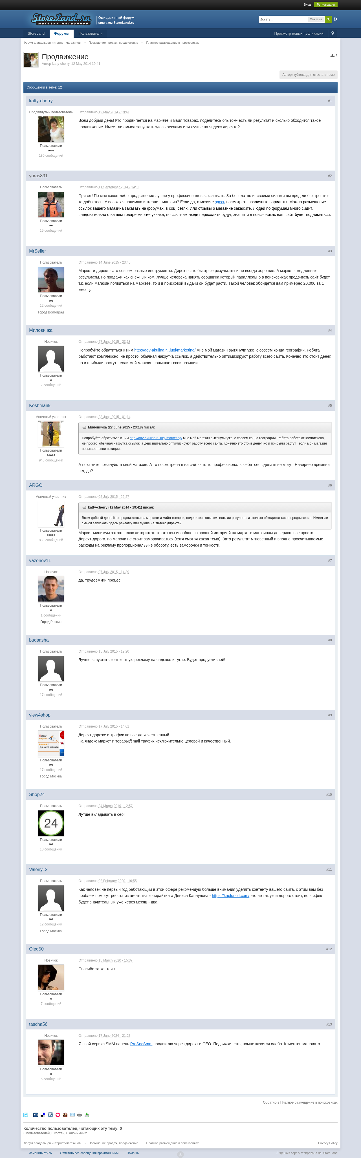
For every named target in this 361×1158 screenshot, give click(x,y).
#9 (330, 715)
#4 (330, 330)
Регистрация (326, 4)
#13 (329, 1024)
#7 (330, 561)
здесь (220, 202)
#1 (330, 101)
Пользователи (91, 33)
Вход (307, 4)
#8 (330, 640)
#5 (330, 406)
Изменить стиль (40, 1153)
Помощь (133, 1153)
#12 (329, 949)
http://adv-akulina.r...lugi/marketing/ (164, 350)
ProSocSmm (141, 1044)
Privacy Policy (327, 1143)
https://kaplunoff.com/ (230, 895)
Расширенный (335, 19)
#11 (329, 870)
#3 (330, 251)
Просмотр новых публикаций (298, 33)
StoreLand (36, 33)
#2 (330, 176)
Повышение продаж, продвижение (113, 1143)
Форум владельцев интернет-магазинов (52, 1143)
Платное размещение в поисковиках (172, 1143)
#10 (329, 795)
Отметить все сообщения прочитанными (89, 1153)
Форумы (61, 33)
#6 (330, 485)
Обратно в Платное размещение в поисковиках (300, 1102)
